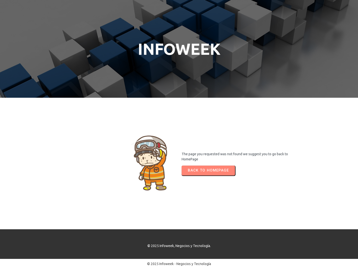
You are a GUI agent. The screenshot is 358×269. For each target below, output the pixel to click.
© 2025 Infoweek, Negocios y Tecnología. (179, 246)
